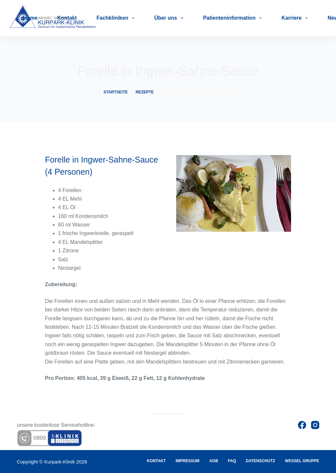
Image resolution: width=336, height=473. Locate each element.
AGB (213, 461)
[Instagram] (315, 425)
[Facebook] (302, 425)
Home (30, 18)
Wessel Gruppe (302, 461)
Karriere (296, 18)
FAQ (232, 461)
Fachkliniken (116, 18)
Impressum (188, 461)
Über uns (170, 18)
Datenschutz (260, 461)
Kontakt (67, 18)
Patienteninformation (233, 18)
